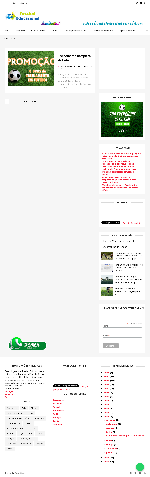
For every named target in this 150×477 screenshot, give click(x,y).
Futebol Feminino (15, 428)
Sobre (15, 3)
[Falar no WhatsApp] (140, 467)
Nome (105, 326)
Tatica (9, 449)
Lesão (39, 433)
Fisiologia (39, 418)
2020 (107, 396)
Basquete (58, 400)
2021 (106, 392)
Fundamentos (13, 423)
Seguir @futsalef (131, 223)
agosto (110, 428)
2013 (106, 461)
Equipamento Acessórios (18, 418)
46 (25, 101)
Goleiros (32, 428)
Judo (55, 414)
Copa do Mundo (15, 413)
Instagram (10, 391)
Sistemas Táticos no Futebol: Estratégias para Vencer (127, 291)
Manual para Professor (74, 30)
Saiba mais (20, 30)
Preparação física (27, 438)
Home (7, 3)
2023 (107, 384)
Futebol (28, 423)
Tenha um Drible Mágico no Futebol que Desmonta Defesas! (129, 268)
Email (106, 335)
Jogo (21, 433)
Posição (10, 438)
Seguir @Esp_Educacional (70, 388)
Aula (24, 408)
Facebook (10, 394)
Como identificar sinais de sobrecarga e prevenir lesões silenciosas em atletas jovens (117, 164)
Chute (34, 408)
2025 (107, 376)
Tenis (56, 421)
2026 (107, 372)
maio (109, 440)
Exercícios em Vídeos (102, 30)
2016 (107, 412)
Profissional (25, 443)
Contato (23, 3)
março (110, 444)
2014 (107, 457)
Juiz (30, 433)
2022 (107, 388)
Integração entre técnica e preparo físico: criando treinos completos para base (121, 156)
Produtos (11, 443)
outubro (111, 420)
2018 (107, 404)
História (10, 433)
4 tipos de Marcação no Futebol (117, 241)
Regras (39, 443)
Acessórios (12, 408)
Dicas (30, 413)
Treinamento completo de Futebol (125, 435)
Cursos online (38, 30)
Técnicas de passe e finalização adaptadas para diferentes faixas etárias (119, 187)
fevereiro (111, 448)
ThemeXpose (20, 473)
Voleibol (57, 424)
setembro (112, 424)
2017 (107, 408)
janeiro (110, 452)
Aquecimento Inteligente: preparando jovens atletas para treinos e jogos (118, 180)
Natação (57, 417)
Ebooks (54, 30)
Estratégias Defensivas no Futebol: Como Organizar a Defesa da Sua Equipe (128, 256)
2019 (107, 400)
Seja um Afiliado (127, 30)
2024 (107, 380)
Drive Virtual (9, 38)
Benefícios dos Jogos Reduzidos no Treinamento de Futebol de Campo (128, 279)
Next (35, 101)
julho (109, 432)
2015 (106, 416)
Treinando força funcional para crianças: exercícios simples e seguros (118, 172)
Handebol (58, 410)
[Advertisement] (122, 68)
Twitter (8, 397)
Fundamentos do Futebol (114, 247)
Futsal (56, 407)
